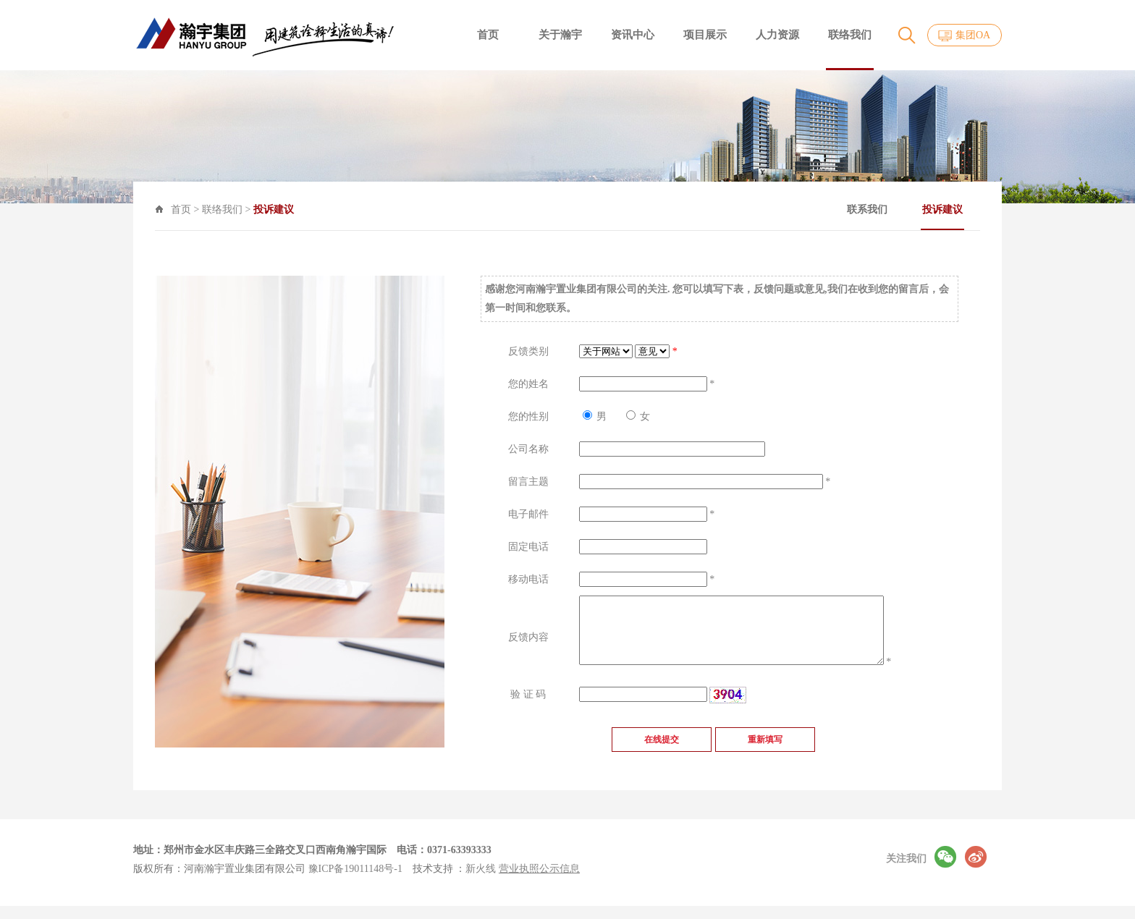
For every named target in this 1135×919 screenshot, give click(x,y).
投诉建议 (980, 217)
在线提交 (661, 764)
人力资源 (777, 35)
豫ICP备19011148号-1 (355, 881)
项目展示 (705, 35)
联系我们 (905, 209)
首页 (488, 35)
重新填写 (765, 764)
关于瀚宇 (560, 35)
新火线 (480, 881)
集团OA (972, 35)
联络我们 (850, 35)
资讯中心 (632, 35)
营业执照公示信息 (539, 881)
